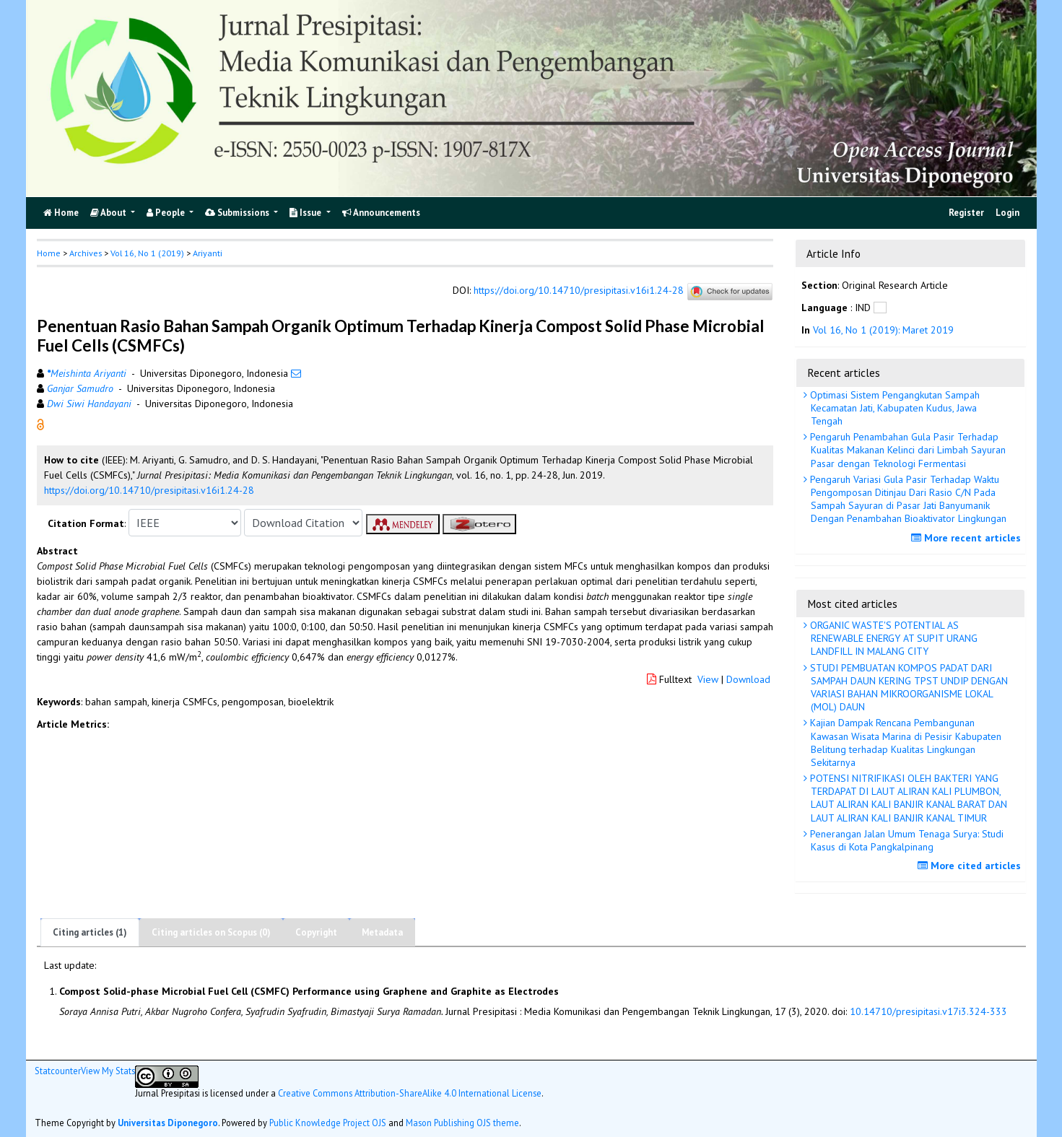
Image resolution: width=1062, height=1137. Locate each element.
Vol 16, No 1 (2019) (147, 253)
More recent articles (968, 537)
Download (748, 679)
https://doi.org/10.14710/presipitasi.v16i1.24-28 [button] (149, 490)
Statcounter (58, 1070)
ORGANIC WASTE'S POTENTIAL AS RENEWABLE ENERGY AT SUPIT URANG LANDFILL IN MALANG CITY (892, 638)
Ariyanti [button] (207, 253)
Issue (306, 212)
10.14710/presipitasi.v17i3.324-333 (928, 1011)
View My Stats (108, 1070)
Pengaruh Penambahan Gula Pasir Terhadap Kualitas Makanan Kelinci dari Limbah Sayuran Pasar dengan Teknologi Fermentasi (906, 449)
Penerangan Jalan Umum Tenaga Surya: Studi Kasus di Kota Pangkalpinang (905, 840)
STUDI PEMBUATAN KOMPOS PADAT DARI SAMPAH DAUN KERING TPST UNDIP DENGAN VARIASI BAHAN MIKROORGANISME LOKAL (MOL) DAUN (907, 687)
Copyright (316, 932)
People (167, 212)
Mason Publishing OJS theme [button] (462, 1122)
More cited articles (971, 865)
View (707, 679)
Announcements (381, 212)
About (109, 212)
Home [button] (49, 253)
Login (1007, 212)
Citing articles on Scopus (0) (211, 932)
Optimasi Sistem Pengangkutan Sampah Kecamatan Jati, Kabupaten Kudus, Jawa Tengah (893, 407)
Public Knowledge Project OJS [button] (327, 1122)
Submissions (238, 212)
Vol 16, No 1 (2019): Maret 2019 (883, 329)
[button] (40, 423)
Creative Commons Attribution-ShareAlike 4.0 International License (409, 1093)
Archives (85, 253)
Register (966, 212)
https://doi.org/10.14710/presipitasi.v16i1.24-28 (579, 290)
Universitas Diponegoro (168, 1122)
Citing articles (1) (90, 932)
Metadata (382, 932)
